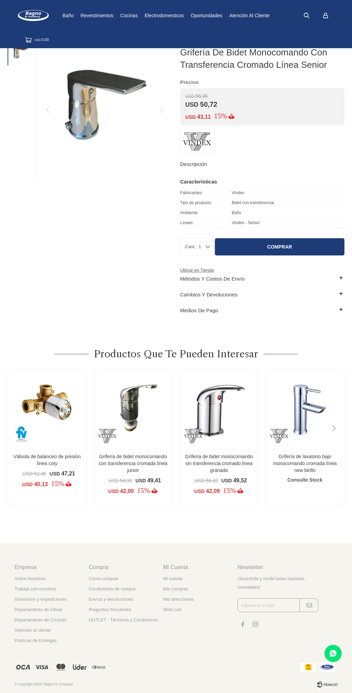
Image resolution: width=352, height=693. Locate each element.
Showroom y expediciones (40, 599)
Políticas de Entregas (35, 640)
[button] (336, 442)
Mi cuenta (172, 578)
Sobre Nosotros (29, 578)
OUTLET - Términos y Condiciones (123, 619)
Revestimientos (118, 15)
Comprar (279, 247)
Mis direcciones (178, 599)
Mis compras (175, 588)
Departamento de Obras (38, 609)
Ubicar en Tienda (197, 270)
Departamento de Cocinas (40, 619)
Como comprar (103, 578)
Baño (89, 15)
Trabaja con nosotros (35, 588)
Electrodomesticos (185, 15)
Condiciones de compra (112, 588)
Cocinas (151, 15)
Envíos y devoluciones (111, 599)
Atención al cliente (271, 15)
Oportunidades (228, 15)
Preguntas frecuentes (110, 609)
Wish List (172, 609)
